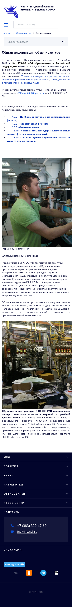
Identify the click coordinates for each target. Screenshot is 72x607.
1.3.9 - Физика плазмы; (25, 127)
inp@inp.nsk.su (27, 531)
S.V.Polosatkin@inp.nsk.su (30, 93)
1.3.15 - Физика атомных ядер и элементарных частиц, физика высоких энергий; (38, 132)
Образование (23, 33)
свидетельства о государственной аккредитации (36, 81)
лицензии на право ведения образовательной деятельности (36, 78)
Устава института (32, 76)
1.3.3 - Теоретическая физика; (30, 123)
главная (6, 33)
